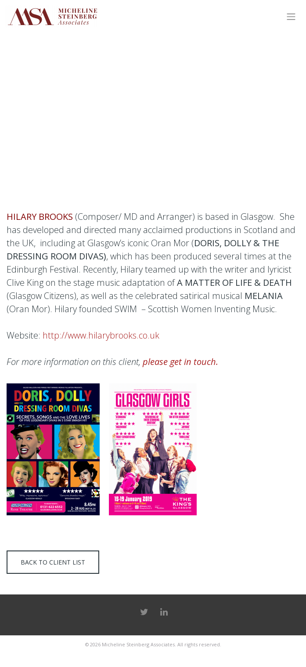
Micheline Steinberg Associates (138, 644)
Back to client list (53, 562)
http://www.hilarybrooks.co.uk (101, 335)
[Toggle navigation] (290, 16)
